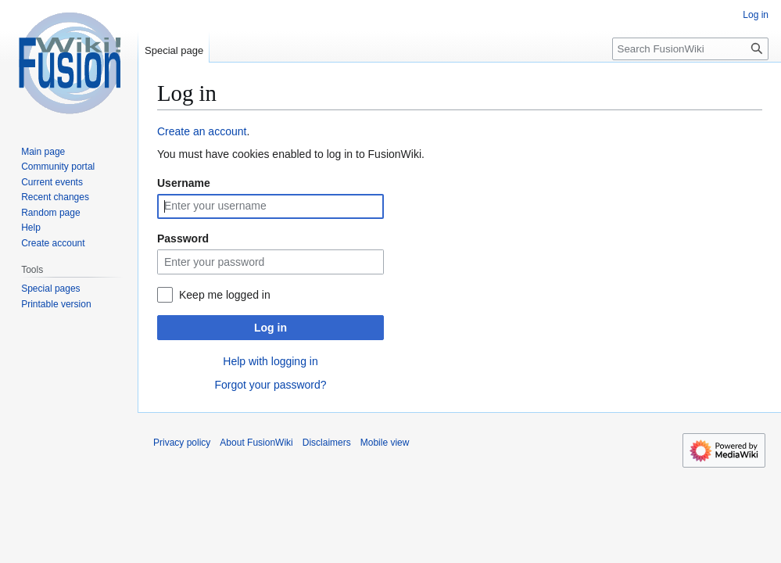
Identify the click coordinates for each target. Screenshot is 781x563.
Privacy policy (181, 442)
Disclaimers (327, 442)
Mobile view (385, 442)
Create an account (201, 131)
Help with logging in (270, 361)
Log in (270, 327)
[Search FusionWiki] (690, 49)
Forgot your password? (270, 384)
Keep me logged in (224, 295)
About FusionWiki (256, 442)
